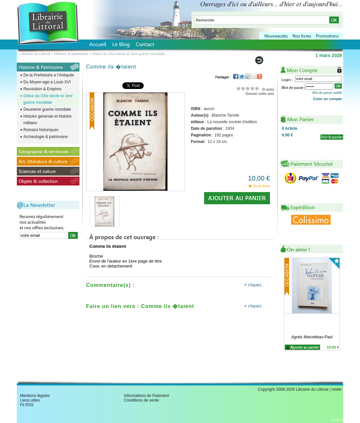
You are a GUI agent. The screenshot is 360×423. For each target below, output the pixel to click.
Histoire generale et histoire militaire (47, 119)
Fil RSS (27, 405)
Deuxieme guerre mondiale (47, 109)
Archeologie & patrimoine (45, 136)
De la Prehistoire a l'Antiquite (48, 75)
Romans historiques (40, 129)
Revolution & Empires (42, 89)
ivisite (337, 389)
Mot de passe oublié (327, 93)
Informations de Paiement (146, 395)
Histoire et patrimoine (71, 54)
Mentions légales (35, 395)
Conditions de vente (141, 400)
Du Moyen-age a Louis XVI (47, 82)
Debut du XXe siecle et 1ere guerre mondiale (48, 99)
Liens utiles (30, 400)
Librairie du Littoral (35, 54)
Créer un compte (327, 99)
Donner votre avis (260, 94)
